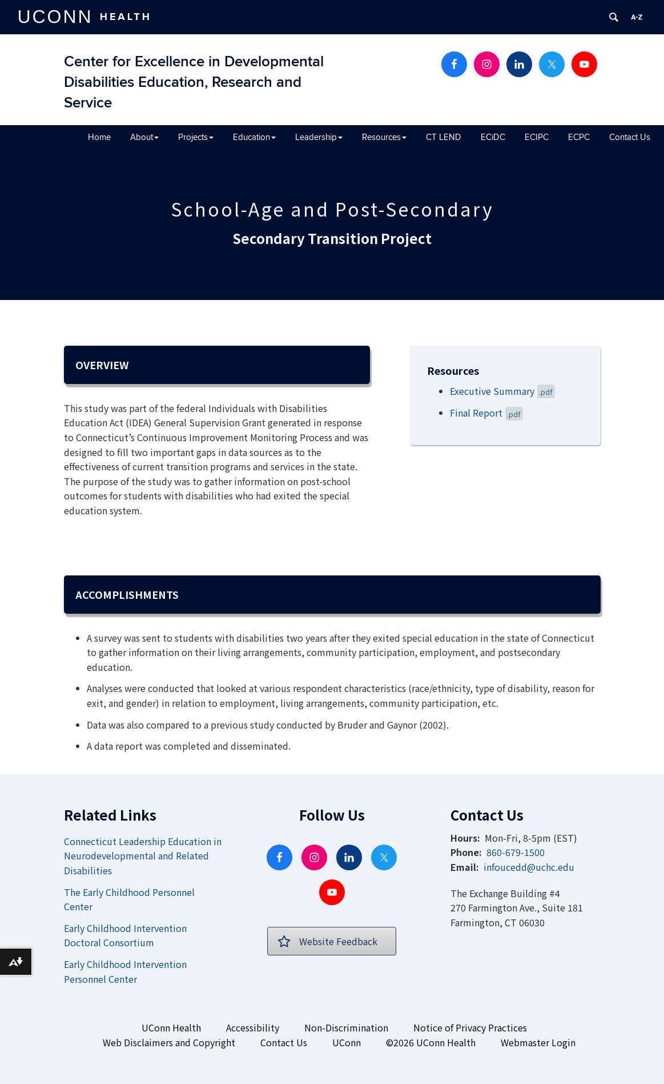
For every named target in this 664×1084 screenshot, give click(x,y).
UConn (346, 1042)
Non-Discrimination (346, 1027)
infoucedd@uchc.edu (529, 867)
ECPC (579, 137)
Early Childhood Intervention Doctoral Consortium (125, 935)
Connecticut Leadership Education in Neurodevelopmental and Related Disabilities (143, 855)
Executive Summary (503, 391)
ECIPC (537, 137)
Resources (384, 137)
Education (254, 137)
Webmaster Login (538, 1042)
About (144, 137)
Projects (196, 137)
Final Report (487, 412)
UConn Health (171, 1027)
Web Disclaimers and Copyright (169, 1042)
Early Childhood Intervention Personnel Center (125, 971)
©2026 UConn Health (431, 1042)
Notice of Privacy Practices (470, 1027)
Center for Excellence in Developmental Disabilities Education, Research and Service (194, 83)
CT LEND (443, 137)
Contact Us (629, 137)
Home (99, 137)
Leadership (319, 137)
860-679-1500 (515, 852)
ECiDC (493, 137)
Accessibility (252, 1027)
